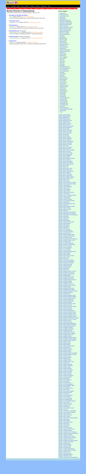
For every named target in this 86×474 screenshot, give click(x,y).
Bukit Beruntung (63, 44)
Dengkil (61, 52)
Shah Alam (62, 99)
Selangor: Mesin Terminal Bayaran (66, 261)
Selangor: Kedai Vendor (64, 217)
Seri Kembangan (63, 97)
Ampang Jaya (63, 14)
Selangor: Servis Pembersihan (65, 399)
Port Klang (62, 79)
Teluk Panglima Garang (65, 109)
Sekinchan (62, 88)
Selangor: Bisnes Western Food (66, 178)
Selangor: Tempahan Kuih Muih (66, 439)
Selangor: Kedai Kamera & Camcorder (67, 212)
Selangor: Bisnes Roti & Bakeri (66, 161)
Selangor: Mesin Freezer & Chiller (66, 255)
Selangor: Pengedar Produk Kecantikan (67, 339)
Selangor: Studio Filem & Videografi (67, 412)
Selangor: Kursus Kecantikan (65, 247)
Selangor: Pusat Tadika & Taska (66, 388)
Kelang (61, 64)
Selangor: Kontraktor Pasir (65, 241)
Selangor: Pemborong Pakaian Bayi (67, 310)
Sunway (61, 106)
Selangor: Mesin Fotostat (64, 254)
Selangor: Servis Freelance (65, 396)
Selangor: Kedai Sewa (64, 216)
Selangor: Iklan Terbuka (64, 193)
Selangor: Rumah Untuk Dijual (66, 395)
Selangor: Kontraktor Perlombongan (67, 244)
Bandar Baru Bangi (64, 20)
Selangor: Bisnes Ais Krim (64, 124)
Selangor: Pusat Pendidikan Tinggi (66, 385)
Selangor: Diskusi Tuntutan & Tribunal (67, 182)
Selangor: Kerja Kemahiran (65, 223)
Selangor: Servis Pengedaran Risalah (67, 401)
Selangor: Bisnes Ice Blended (65, 143)
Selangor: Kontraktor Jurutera (65, 237)
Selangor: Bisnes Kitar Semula (65, 147)
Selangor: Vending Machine (65, 453)
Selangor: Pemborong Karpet (65, 305)
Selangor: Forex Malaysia (64, 185)
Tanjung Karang (63, 107)
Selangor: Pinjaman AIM (64, 362)
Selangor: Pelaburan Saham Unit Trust (67, 271)
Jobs (22, 6)
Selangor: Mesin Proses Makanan (66, 260)
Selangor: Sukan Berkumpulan (66, 422)
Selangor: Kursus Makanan (65, 248)
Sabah (74, 8)
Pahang (53, 8)
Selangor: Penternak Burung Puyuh (67, 346)
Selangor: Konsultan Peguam (65, 230)
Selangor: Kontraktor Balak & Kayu (67, 236)
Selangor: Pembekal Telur (64, 293)
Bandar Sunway (63, 33)
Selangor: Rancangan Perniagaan (66, 391)
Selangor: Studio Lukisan (64, 416)
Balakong (62, 18)
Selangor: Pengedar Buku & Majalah (67, 333)
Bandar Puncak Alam (64, 28)
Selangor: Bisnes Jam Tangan (65, 144)
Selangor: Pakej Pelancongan (65, 264)
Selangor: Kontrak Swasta (64, 233)
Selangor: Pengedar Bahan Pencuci (66, 331)
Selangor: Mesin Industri (64, 257)
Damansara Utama (64, 51)
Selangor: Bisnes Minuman (65, 151)
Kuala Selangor (63, 71)
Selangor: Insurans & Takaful (65, 199)
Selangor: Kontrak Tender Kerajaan (66, 234)
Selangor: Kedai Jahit (63, 210)
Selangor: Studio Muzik (64, 419)
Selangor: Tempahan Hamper (65, 430)
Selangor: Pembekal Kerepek (65, 281)
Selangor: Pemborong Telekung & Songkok (69, 317)
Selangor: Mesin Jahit (63, 258)
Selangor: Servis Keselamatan (65, 398)
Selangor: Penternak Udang (65, 351)
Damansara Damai (64, 50)
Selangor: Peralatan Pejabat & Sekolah (67, 354)
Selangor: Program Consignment (66, 375)
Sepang (61, 93)
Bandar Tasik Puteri (64, 34)
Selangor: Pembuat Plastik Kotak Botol (67, 324)
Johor (47, 8)
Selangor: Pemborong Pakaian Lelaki (67, 313)
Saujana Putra (63, 86)
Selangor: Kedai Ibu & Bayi (65, 209)
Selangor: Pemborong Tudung (65, 322)
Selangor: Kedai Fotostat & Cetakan (67, 206)
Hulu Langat (62, 57)
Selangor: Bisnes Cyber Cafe (65, 133)
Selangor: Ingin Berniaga (64, 198)
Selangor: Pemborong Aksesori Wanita (67, 296)
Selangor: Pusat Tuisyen (64, 389)
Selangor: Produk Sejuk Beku (65, 374)
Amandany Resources (14, 31)
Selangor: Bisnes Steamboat (65, 169)
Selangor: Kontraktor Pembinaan (66, 243)
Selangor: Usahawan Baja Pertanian (67, 448)
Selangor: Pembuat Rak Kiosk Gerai (67, 326)
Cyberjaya (62, 48)
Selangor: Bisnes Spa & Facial (65, 168)
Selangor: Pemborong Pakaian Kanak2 (67, 312)
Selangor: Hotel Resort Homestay (66, 192)
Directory (27, 6)
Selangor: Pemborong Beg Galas (66, 299)
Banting (61, 37)
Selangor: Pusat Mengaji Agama (66, 384)
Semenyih (62, 92)
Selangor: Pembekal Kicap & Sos (66, 284)
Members (37, 6)
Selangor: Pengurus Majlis (65, 341)
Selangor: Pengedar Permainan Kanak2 (67, 337)
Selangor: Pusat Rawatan (64, 386)
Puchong (62, 80)
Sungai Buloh (63, 104)
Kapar (61, 62)
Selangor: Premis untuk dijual (65, 371)
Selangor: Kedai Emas (64, 205)
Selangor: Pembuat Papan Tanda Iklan (67, 323)
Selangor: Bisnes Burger (64, 128)
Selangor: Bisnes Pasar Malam (65, 152)
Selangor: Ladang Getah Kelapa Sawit (67, 251)
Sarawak (69, 8)
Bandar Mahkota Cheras (65, 27)
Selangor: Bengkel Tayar (64, 121)
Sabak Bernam (63, 85)
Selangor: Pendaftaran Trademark (66, 329)
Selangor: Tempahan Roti (64, 443)
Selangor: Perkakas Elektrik (65, 360)
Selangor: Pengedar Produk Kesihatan (67, 340)
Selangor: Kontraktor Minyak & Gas (67, 240)
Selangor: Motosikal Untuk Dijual (66, 262)
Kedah (20, 8)
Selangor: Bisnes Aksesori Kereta (66, 126)
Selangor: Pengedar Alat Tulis (65, 330)
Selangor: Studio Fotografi (65, 413)
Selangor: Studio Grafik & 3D (65, 415)
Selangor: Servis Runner (64, 402)
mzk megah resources (14, 21)
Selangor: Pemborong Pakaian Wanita (67, 316)
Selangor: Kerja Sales (63, 227)
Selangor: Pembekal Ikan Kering (66, 278)
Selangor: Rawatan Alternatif (65, 392)
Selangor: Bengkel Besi (64, 117)
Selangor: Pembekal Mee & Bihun (66, 288)
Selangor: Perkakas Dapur (64, 358)
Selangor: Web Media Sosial (65, 456)
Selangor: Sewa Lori (63, 409)
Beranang (62, 41)
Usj (60, 112)
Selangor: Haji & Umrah (64, 188)
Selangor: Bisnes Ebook (64, 136)
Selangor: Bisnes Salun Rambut (66, 162)
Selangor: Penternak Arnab (65, 343)
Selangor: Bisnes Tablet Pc (65, 172)
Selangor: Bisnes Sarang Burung (66, 164)
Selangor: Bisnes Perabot (64, 157)
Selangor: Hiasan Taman (64, 191)
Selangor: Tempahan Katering (65, 434)
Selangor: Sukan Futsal (64, 423)
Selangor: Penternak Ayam (64, 344)
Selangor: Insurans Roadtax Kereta (66, 200)
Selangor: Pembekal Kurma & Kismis (67, 285)
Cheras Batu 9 (63, 47)
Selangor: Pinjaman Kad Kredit (66, 365)
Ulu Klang (62, 110)
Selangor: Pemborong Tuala (65, 320)
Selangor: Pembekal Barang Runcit (66, 274)
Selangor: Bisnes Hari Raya (65, 140)
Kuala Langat (63, 69)
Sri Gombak (62, 100)
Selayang (62, 89)
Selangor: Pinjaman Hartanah (65, 364)
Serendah (62, 96)
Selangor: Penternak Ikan (64, 347)
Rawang (61, 83)
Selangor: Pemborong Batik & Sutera (67, 298)
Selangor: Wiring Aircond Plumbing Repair (68, 457)
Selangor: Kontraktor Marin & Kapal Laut (68, 238)
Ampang (62, 13)
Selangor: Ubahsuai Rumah (65, 446)
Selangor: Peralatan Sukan (65, 355)
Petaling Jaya (63, 78)
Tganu (58, 8)
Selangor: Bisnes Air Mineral (65, 123)
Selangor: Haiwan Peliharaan (65, 186)
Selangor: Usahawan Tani (64, 451)
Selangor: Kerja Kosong (64, 224)
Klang (61, 65)
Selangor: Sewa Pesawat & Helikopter (67, 410)
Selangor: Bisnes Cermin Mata (65, 130)
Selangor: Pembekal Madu (65, 286)
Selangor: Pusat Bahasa (64, 378)
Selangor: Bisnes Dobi (64, 134)
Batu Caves (62, 40)
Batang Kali (62, 38)
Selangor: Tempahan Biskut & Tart (66, 429)
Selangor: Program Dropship (65, 377)
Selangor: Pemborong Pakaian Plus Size (68, 315)
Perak (31, 8)
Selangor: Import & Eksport (65, 196)
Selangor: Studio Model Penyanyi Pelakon (68, 417)
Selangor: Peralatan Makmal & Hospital (68, 353)
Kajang (61, 61)
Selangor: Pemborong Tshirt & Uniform (67, 319)
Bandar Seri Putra (64, 31)
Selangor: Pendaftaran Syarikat (66, 327)
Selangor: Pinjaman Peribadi (65, 368)
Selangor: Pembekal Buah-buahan (66, 276)
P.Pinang (25, 8)
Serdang (62, 95)
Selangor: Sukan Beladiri (64, 420)
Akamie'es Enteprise (14, 36)
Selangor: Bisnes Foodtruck (65, 137)
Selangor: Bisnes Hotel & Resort (66, 141)
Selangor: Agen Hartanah (64, 114)
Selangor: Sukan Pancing (64, 425)
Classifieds (13, 6)
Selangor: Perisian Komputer (65, 357)
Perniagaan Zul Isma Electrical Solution (18, 15)
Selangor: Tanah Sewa (64, 426)
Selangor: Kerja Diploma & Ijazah (66, 221)
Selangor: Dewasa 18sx (64, 179)
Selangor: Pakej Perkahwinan (65, 265)
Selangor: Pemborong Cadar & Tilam (67, 303)
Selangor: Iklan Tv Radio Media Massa (67, 195)
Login (49, 6)
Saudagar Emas (12, 41)
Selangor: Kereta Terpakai (64, 220)
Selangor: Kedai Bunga (64, 202)
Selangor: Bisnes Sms (63, 167)
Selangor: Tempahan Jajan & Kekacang (67, 432)
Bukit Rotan (62, 45)
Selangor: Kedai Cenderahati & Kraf (67, 203)
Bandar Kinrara (63, 26)
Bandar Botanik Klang (65, 24)
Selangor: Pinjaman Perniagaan (66, 370)
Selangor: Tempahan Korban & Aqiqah (67, 437)
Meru (61, 75)
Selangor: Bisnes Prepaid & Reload (67, 158)
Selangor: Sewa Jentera (64, 406)
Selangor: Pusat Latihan (64, 381)
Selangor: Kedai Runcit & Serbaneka (67, 213)
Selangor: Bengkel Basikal (65, 116)
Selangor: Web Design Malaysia (66, 454)
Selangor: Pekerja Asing (64, 269)
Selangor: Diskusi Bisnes (64, 181)
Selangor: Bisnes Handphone (65, 138)
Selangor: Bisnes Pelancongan (65, 154)
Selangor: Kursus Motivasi (65, 250)
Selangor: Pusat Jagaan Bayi (65, 379)
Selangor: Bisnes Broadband (65, 127)
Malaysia (62, 73)
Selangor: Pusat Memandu (65, 382)
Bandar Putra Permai (64, 30)
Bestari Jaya (62, 42)
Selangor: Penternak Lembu (65, 350)
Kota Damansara (63, 66)
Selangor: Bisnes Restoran (65, 159)
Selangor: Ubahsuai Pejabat (65, 444)
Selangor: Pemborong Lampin (65, 308)
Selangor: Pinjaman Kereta (65, 367)
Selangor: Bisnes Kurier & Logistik (66, 150)
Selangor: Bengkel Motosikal (65, 120)
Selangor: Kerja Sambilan (64, 229)
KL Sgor (9, 8)
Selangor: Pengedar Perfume (65, 336)
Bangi (61, 35)
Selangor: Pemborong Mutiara (65, 309)
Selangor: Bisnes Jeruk (64, 145)
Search (18, 6)
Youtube (32, 6)
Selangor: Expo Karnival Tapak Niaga (67, 183)
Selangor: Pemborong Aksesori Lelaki (67, 295)
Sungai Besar (63, 103)
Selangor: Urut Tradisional (65, 447)
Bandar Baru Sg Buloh (65, 23)
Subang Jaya (62, 102)
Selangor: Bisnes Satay (64, 165)
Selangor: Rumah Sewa (64, 393)
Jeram (61, 59)
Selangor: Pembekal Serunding (66, 292)
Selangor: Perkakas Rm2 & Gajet (66, 361)
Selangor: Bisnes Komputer (65, 148)
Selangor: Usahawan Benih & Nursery (67, 450)
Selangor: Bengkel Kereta (64, 119)
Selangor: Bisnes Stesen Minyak (66, 171)
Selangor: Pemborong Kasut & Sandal (67, 306)
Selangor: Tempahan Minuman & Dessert (68, 440)
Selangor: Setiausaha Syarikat (65, 403)
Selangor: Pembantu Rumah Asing (66, 272)
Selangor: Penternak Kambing (65, 348)
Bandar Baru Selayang (65, 21)
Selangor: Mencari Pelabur (65, 253)
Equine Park (62, 54)
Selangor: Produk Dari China (65, 372)
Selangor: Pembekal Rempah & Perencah (68, 291)
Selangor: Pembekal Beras (65, 275)
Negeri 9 (37, 8)
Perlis (14, 8)
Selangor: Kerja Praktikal (64, 226)
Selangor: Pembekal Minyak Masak (67, 289)
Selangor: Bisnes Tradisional (65, 174)
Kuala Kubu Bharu (64, 68)
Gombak (62, 55)
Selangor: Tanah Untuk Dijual (65, 427)
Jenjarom (62, 58)
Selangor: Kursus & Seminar (65, 245)
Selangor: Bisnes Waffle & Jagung (66, 176)
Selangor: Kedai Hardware (65, 207)
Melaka (42, 8)
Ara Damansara (63, 16)
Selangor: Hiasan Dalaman (65, 189)
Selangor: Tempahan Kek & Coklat (66, 436)
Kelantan (64, 8)
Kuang (61, 72)
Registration (44, 6)
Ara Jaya (61, 17)
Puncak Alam (63, 82)
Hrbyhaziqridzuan (13, 25)
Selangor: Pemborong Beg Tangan (66, 300)
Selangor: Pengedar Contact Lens (66, 334)
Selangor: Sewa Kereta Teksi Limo (66, 408)
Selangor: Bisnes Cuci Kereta (65, 131)
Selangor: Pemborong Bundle (65, 302)
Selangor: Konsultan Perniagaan (66, 231)
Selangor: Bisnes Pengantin (65, 155)
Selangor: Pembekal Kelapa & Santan (67, 279)
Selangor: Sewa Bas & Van (65, 405)
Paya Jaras (62, 76)
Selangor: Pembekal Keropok (65, 282)
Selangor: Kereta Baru (63, 219)
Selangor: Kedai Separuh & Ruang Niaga (68, 214)
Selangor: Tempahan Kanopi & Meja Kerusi (68, 433)
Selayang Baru (63, 90)
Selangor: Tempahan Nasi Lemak (66, 441)
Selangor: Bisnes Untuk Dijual (65, 175)
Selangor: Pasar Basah (64, 268)
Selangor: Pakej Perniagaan (65, 267)
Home (8, 6)
